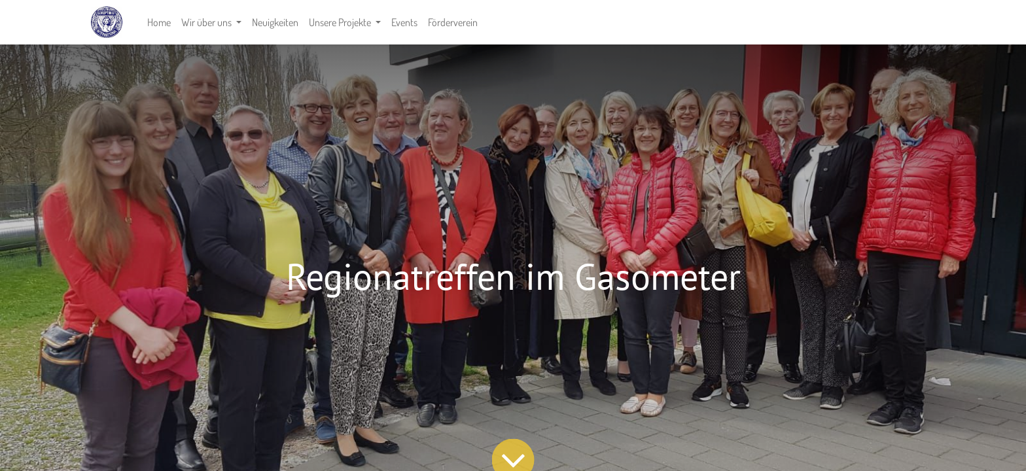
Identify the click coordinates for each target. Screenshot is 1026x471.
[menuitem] (159, 22)
